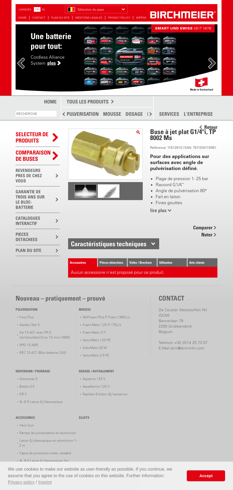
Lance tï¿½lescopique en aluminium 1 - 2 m (48, 442)
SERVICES (169, 114)
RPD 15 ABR (28, 345)
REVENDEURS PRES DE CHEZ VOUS (29, 175)
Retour (210, 127)
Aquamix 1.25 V (94, 379)
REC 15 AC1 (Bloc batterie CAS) (42, 353)
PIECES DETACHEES (26, 236)
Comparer (202, 227)
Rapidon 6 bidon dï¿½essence (105, 394)
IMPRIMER (143, 17)
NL (43, 9)
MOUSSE (112, 114)
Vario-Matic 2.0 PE (96, 355)
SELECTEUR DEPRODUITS (32, 137)
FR (37, 9)
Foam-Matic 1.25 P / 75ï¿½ (102, 325)
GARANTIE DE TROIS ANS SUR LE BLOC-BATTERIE (30, 199)
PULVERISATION (83, 114)
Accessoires (78, 262)
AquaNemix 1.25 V (96, 386)
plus (51, 63)
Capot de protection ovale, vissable (45, 453)
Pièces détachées (111, 262)
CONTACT (38, 17)
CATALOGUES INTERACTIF (28, 220)
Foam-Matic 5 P (94, 332)
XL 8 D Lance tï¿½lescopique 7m (43, 461)
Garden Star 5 (29, 325)
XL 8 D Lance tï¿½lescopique (41, 402)
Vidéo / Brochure (140, 262)
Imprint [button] (45, 482)
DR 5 (23, 394)
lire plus (158, 210)
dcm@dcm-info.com (187, 348)
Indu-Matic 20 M (95, 348)
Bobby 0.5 (26, 386)
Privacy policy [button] (21, 482)
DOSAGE (134, 114)
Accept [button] (205, 476)
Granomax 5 (28, 379)
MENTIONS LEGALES (88, 17)
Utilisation (165, 262)
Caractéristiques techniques (109, 244)
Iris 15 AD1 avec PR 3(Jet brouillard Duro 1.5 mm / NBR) (44, 334)
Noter (206, 234)
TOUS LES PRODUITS (88, 102)
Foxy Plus (26, 317)
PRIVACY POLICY (119, 17)
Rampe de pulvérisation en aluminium (47, 433)
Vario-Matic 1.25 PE (96, 340)
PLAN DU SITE (60, 17)
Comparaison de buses (33, 155)
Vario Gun (26, 425)
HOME (22, 17)
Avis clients (196, 262)
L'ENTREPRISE (198, 114)
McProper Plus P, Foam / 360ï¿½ (106, 317)
